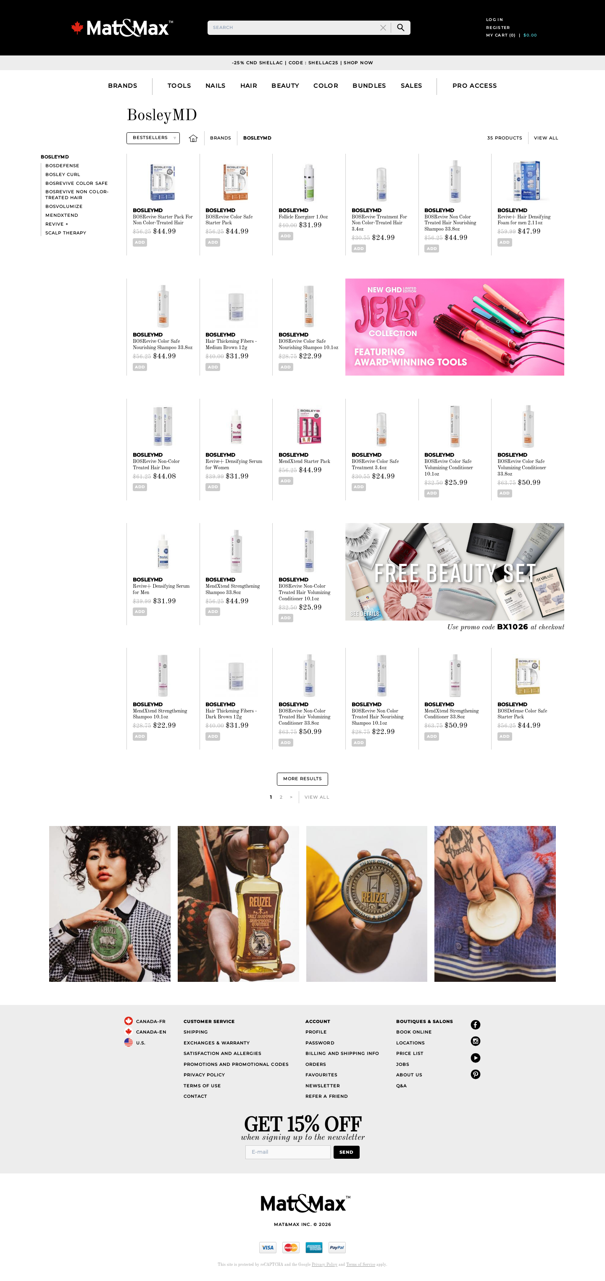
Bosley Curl (62, 176)
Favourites (321, 1077)
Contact (195, 1098)
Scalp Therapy (65, 234)
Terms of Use (202, 1087)
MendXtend (61, 217)
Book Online (414, 1034)
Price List (410, 1055)
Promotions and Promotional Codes (236, 1066)
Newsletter (322, 1087)
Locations (410, 1044)
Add (140, 244)
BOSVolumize (64, 208)
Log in (494, 20)
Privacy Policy (204, 1077)
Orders (315, 1066)
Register (498, 28)
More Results (302, 781)
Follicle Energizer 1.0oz (303, 218)
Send (346, 1154)
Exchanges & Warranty (217, 1044)
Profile (316, 1034)
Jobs (402, 1066)
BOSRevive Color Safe (76, 185)
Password (319, 1044)
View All (546, 139)
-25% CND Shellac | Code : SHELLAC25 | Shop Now (303, 64)
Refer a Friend (326, 1098)
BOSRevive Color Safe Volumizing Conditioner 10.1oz (448, 470)
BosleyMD (257, 139)
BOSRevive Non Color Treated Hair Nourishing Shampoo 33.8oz (450, 225)
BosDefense (62, 167)
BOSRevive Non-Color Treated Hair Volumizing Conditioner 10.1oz (304, 594)
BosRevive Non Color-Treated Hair (76, 197)
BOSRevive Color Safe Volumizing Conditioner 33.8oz (521, 470)
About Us (409, 1077)
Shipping (196, 1034)
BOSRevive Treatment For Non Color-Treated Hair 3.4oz (379, 225)
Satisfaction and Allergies (223, 1055)
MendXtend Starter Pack (304, 463)
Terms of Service (360, 1266)
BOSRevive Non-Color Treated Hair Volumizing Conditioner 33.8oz (304, 719)
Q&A (401, 1087)
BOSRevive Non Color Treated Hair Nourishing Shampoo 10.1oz (377, 719)
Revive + (56, 226)
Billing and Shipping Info (342, 1055)
